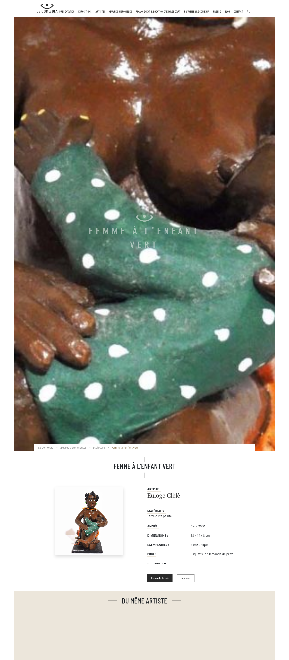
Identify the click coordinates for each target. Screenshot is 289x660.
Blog (227, 11)
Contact (238, 11)
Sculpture (99, 447)
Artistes (100, 11)
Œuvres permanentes (73, 447)
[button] (248, 13)
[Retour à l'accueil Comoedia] (47, 8)
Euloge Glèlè (163, 496)
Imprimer (186, 578)
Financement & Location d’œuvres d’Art (158, 11)
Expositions (85, 11)
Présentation (66, 11)
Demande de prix (160, 578)
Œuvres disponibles (120, 11)
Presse (217, 11)
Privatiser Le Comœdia (196, 11)
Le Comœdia (45, 447)
